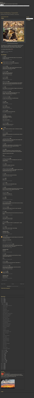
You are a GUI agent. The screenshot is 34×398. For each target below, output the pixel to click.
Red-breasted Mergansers (7, 321)
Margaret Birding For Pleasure (7, 61)
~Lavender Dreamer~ (6, 138)
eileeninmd (4, 66)
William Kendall (5, 81)
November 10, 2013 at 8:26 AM (7, 89)
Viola (3, 114)
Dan (3, 127)
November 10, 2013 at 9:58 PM (7, 190)
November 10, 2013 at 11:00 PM (7, 199)
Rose (3, 173)
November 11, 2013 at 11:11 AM (7, 269)
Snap (3, 143)
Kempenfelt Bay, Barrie (6, 348)
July (3, 354)
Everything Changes (6, 201)
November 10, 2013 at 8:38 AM (7, 99)
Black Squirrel (5, 336)
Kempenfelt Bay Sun (6, 338)
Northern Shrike (5, 306)
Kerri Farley (4, 271)
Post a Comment (4, 280)
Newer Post (3, 283)
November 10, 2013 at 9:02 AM (7, 108)
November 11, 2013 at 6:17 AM (7, 242)
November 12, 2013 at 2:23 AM (7, 278)
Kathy (4, 101)
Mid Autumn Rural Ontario (7, 323)
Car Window (4, 327)
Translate (28, 20)
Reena (4, 211)
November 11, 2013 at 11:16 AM (7, 273)
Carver (4, 163)
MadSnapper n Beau (6, 91)
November (4, 304)
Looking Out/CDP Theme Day (7, 305)
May (3, 356)
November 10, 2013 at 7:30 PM (7, 171)
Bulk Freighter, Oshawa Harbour (8, 313)
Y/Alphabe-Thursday (6, 340)
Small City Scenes (5, 265)
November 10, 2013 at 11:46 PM (7, 209)
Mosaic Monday (5, 52)
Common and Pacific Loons (7, 331)
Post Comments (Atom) (14, 286)
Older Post (22, 283)
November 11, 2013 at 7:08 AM (7, 247)
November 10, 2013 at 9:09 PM (7, 180)
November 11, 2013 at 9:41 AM (7, 259)
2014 (3, 300)
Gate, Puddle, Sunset (6, 318)
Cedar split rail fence (6, 339)
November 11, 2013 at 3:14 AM (7, 229)
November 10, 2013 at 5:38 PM (7, 166)
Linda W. (4, 182)
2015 (3, 299)
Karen (4, 197)
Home (13, 283)
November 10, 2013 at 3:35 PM (7, 136)
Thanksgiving (5, 309)
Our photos (4, 71)
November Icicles (5, 317)
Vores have (4, 221)
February (4, 360)
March (4, 359)
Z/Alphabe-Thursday (6, 330)
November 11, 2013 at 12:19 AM (7, 219)
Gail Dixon (4, 261)
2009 (3, 367)
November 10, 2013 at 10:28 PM (7, 195)
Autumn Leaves (5, 347)
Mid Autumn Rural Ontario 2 (7, 314)
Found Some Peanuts (6, 335)
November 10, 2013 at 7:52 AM (7, 79)
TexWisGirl (4, 110)
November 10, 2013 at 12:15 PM (7, 125)
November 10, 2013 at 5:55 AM (7, 59)
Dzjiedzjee (4, 235)
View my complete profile (5, 377)
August (4, 352)
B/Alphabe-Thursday (6, 310)
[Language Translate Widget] (29, 18)
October (4, 350)
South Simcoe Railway (6, 343)
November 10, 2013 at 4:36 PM (7, 147)
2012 (3, 363)
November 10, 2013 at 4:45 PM (7, 156)
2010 (3, 366)
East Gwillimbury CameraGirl (9, 13)
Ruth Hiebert (5, 192)
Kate (3, 56)
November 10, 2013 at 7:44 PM (7, 176)
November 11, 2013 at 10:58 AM (7, 263)
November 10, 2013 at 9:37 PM (7, 185)
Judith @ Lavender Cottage (7, 168)
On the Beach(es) (5, 322)
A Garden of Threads (6, 158)
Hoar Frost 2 (5, 344)
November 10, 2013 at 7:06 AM (7, 75)
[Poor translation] (2, 4)
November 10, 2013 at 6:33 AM (7, 69)
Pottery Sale (4, 308)
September (4, 351)
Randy (4, 178)
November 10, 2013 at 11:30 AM (7, 121)
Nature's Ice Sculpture (6, 326)
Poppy (4, 149)
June (4, 355)
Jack (3, 187)
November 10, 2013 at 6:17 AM (7, 64)
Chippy (4, 334)
